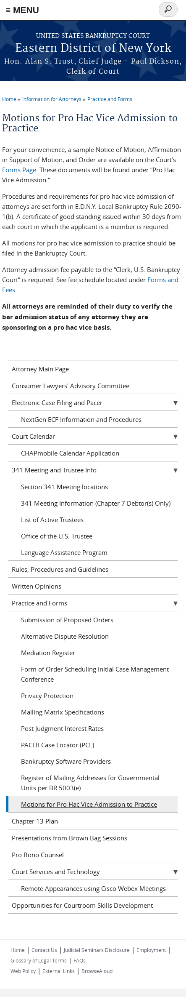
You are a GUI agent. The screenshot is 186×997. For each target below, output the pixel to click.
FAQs (79, 960)
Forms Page (19, 169)
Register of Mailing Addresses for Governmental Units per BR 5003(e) (90, 782)
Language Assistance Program (64, 552)
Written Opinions (36, 586)
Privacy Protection (47, 695)
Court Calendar (33, 436)
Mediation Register (48, 652)
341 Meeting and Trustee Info (54, 470)
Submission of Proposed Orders (67, 620)
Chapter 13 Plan (35, 821)
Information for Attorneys (51, 99)
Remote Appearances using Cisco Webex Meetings (93, 888)
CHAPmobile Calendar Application (70, 453)
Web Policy (23, 971)
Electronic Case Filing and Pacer (57, 402)
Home (9, 99)
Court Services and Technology (56, 871)
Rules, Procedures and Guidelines (60, 569)
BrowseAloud (97, 971)
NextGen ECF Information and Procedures (81, 419)
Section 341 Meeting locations (64, 487)
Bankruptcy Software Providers (66, 761)
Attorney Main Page (40, 369)
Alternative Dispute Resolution (65, 636)
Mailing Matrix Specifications (62, 712)
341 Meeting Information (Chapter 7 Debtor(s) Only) (95, 503)
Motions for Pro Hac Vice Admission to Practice (89, 804)
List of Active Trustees (52, 519)
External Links (58, 971)
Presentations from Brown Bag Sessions (69, 838)
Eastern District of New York (93, 49)
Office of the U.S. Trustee (56, 536)
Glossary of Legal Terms (38, 960)
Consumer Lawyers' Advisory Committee (70, 385)
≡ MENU (22, 10)
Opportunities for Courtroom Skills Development (82, 905)
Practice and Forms (109, 99)
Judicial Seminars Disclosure (97, 949)
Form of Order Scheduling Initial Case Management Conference (95, 674)
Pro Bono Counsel (38, 854)
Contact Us (44, 949)
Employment (151, 949)
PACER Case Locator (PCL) (57, 745)
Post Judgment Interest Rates (62, 728)
